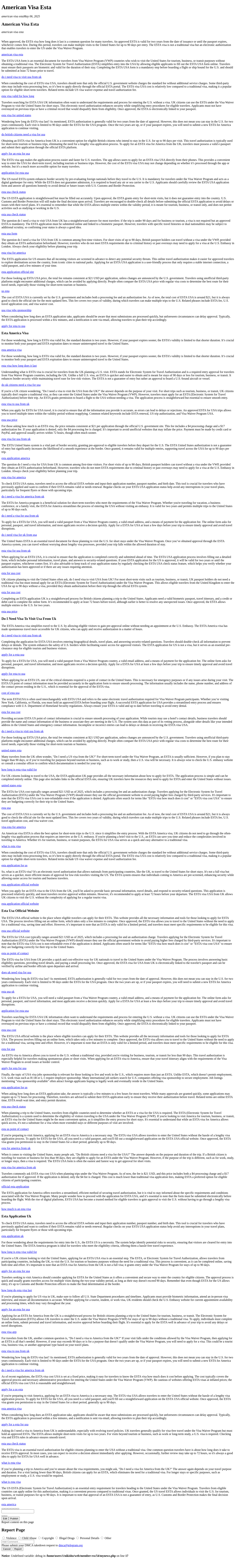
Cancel (7, 1549)
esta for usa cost (10, 573)
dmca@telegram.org (71, 1545)
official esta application (15, 1186)
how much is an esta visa (16, 1209)
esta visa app (9, 1331)
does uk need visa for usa (16, 972)
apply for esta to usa (13, 326)
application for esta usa (15, 172)
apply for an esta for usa (15, 153)
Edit (5, 1518)
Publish (14, 1518)
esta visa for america (13, 252)
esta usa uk (7, 991)
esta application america (15, 458)
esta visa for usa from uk (16, 439)
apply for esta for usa (13, 1068)
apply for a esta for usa (14, 1424)
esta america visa (11, 349)
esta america (8, 1504)
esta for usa (8, 1049)
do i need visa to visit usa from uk (21, 76)
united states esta (11, 750)
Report (18, 1549)
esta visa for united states (16, 115)
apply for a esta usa (12, 654)
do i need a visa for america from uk (22, 496)
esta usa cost (8, 1029)
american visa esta (12, 16)
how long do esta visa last (16, 1290)
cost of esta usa (10, 692)
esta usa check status (13, 191)
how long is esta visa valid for (19, 769)
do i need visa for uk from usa (19, 534)
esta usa (6, 807)
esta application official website (20, 884)
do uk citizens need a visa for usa (21, 384)
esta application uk (12, 1236)
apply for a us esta (12, 1389)
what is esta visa (11, 846)
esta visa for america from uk (18, 1167)
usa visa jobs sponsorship (16, 310)
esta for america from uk (15, 1148)
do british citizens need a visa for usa (23, 134)
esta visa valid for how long (17, 96)
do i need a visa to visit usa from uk (22, 731)
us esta (5, 291)
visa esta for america (13, 827)
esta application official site (17, 271)
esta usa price (9, 419)
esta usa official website (15, 930)
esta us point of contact (15, 953)
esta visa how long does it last (19, 365)
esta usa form (9, 233)
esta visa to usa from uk (15, 404)
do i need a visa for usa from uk (20, 515)
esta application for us (14, 865)
